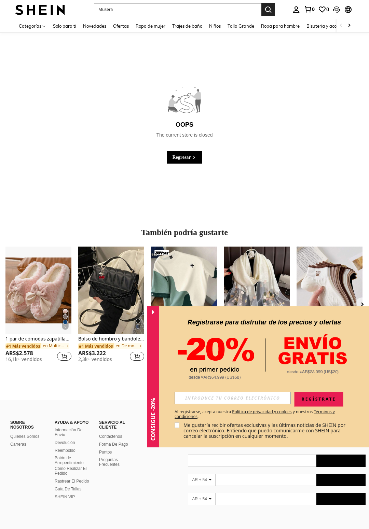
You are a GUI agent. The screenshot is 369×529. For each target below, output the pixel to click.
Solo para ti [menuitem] (64, 26)
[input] (233, 398)
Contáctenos (110, 436)
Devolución (65, 442)
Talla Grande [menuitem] (241, 26)
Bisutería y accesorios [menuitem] (328, 26)
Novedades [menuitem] (94, 26)
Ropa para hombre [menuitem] (280, 26)
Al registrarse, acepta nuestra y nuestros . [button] (255, 414)
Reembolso (65, 450)
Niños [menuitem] (215, 26)
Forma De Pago (113, 444)
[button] (177, 9)
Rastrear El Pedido (72, 481)
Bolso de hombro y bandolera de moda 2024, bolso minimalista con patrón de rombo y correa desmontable (111, 339)
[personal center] (296, 9)
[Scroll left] (341, 25)
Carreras (18, 444)
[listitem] (38, 307)
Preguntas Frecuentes (109, 462)
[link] (309, 9)
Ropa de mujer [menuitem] (150, 26)
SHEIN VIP (65, 497)
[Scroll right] (349, 25)
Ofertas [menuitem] (121, 26)
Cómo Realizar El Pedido (70, 471)
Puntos (105, 452)
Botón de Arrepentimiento (69, 460)
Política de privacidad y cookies (261, 412)
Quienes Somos (24, 436)
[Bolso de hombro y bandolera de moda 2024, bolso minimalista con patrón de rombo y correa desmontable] (111, 290)
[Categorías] (32, 25)
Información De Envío (68, 432)
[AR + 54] (201, 480)
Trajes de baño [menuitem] (187, 26)
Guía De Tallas (68, 489)
